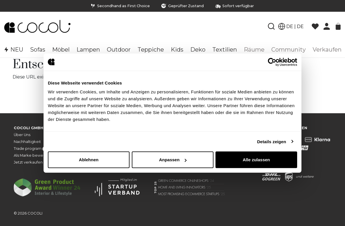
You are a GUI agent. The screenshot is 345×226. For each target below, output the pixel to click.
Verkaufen (327, 49)
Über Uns (22, 135)
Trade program (33, 148)
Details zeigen (271, 141)
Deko (197, 49)
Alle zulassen (256, 159)
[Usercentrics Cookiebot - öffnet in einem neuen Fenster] (272, 62)
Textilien (224, 49)
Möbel (61, 49)
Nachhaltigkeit (27, 141)
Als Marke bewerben (33, 155)
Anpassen (173, 159)
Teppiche (151, 49)
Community (288, 49)
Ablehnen (88, 159)
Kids (177, 49)
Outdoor (119, 49)
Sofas (37, 49)
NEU (13, 49)
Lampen (88, 49)
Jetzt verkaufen (28, 162)
